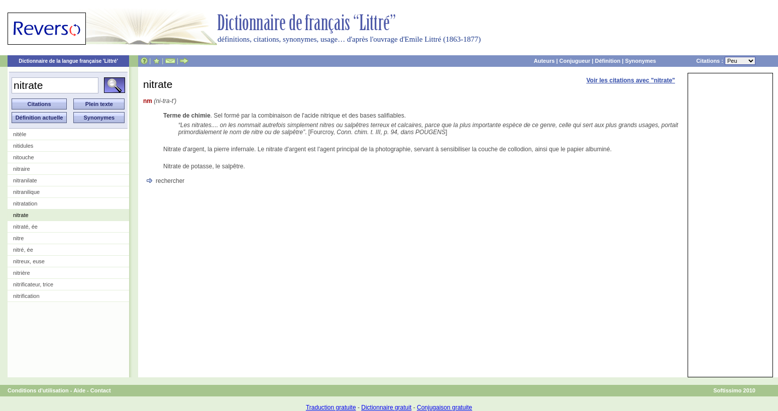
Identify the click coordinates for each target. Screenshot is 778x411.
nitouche (23, 157)
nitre (18, 238)
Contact (100, 390)
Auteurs (544, 61)
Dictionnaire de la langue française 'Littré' (68, 61)
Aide (79, 390)
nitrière (21, 273)
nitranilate (25, 180)
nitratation (25, 203)
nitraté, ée (25, 227)
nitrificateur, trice (33, 284)
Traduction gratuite (331, 407)
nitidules (23, 146)
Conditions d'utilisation (38, 390)
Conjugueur (575, 61)
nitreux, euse (29, 261)
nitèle (19, 134)
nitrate (21, 215)
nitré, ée (23, 250)
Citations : (725, 61)
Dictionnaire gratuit (386, 407)
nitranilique (26, 192)
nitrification (26, 296)
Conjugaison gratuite (444, 407)
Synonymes (640, 61)
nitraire (21, 169)
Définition (607, 61)
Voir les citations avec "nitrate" (630, 80)
